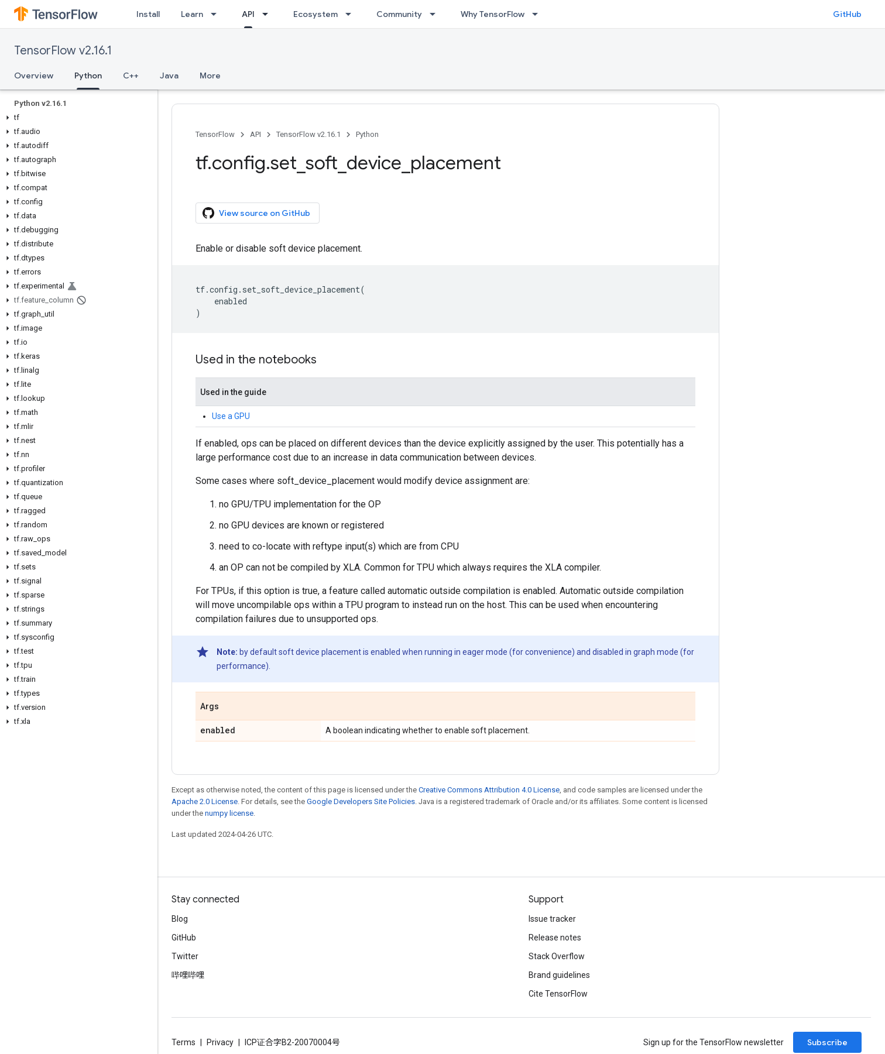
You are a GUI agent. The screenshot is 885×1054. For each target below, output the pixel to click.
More (210, 75)
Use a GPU (231, 416)
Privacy (220, 1042)
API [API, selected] (248, 14)
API (255, 134)
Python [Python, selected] (88, 75)
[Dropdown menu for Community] (436, 14)
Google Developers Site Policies (361, 801)
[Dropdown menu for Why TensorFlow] (538, 14)
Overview (33, 75)
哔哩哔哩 (187, 975)
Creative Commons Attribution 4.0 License (489, 789)
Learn (192, 14)
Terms (183, 1042)
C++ (131, 75)
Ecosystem (315, 14)
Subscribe (827, 1042)
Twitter (184, 956)
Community (399, 14)
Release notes (555, 937)
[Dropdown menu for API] (269, 14)
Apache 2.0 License (204, 801)
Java (169, 75)
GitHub (847, 14)
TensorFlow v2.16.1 (63, 50)
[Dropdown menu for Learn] (217, 14)
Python (367, 134)
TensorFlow (215, 134)
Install (148, 14)
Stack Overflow (557, 956)
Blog (179, 918)
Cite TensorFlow (558, 993)
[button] (76, 118)
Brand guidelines (559, 975)
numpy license (229, 813)
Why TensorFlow (492, 14)
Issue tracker (552, 918)
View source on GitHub (256, 213)
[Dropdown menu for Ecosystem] (352, 14)
